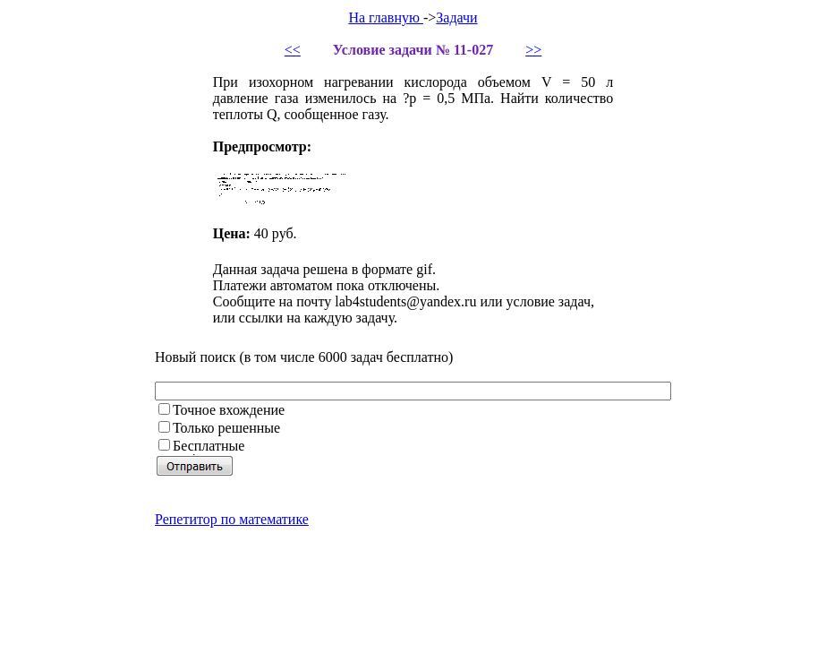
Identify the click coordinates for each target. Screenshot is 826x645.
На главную (385, 17)
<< (293, 49)
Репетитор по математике (232, 519)
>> (533, 49)
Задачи (456, 17)
